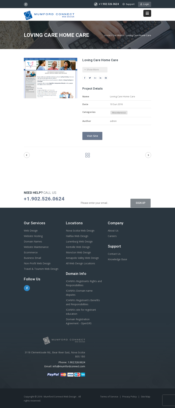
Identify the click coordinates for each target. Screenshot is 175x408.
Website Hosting (33, 236)
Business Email (32, 258)
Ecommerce (31, 252)
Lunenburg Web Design (79, 241)
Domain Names (33, 241)
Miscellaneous (119, 112)
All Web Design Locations (80, 263)
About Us (113, 230)
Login (144, 4)
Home (107, 35)
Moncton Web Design (78, 252)
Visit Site (92, 136)
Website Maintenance (36, 247)
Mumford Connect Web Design (60, 396)
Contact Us (114, 253)
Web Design (31, 230)
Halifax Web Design (77, 236)
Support (128, 4)
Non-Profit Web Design (37, 263)
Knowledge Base (117, 259)
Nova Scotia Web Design (80, 230)
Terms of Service (109, 396)
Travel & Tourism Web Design (41, 268)
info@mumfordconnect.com (69, 366)
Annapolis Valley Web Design (82, 258)
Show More (91, 69)
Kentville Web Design (78, 247)
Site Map (145, 396)
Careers (112, 236)
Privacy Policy (129, 396)
